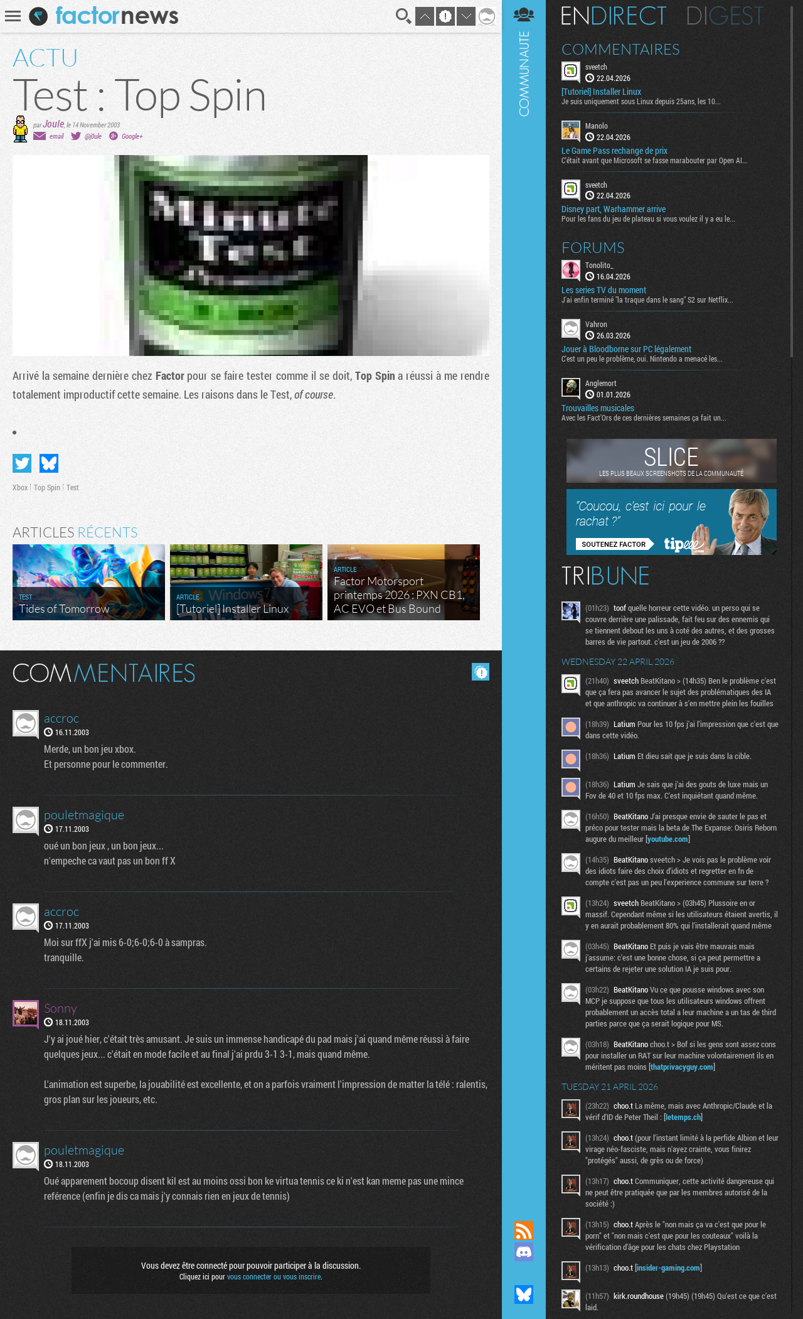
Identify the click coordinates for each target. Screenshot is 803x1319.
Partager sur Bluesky (49, 463)
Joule (53, 123)
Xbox (20, 487)
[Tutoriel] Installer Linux (601, 92)
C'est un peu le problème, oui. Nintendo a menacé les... (642, 358)
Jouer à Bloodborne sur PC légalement (626, 349)
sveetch (596, 67)
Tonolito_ (599, 265)
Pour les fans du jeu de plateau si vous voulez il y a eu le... (648, 218)
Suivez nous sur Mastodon (523, 1273)
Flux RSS (523, 1230)
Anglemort (601, 383)
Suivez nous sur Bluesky (523, 1294)
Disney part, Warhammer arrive (613, 209)
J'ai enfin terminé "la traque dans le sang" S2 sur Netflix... (647, 299)
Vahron (596, 324)
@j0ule (93, 136)
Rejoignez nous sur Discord (523, 1251)
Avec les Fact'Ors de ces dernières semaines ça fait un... (643, 417)
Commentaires (620, 49)
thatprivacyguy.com (682, 1066)
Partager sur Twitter (22, 463)
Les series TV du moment (603, 290)
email (56, 136)
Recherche (404, 16)
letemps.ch (683, 1116)
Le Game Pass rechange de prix (614, 151)
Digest (725, 15)
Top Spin (47, 487)
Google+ (132, 136)
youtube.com (667, 838)
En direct (613, 15)
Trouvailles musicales (597, 408)
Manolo (596, 126)
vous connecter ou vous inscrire (274, 1276)
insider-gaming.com (668, 1267)
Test (72, 487)
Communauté (524, 598)
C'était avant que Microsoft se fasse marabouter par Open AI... (654, 160)
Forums (593, 247)
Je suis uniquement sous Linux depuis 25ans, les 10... (641, 101)
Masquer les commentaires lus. (480, 672)
